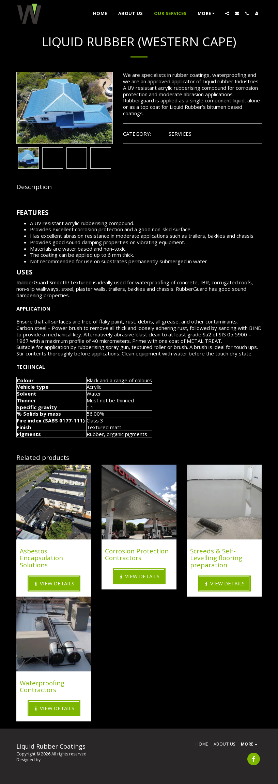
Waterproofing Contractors (42, 686)
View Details (53, 583)
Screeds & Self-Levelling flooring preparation (216, 558)
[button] (227, 13)
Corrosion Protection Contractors (137, 554)
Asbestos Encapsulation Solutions (41, 558)
